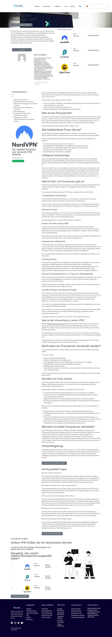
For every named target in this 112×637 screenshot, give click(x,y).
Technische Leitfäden (32, 613)
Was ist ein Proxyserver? (21, 100)
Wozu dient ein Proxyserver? (53, 473)
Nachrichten (29, 619)
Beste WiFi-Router (76, 611)
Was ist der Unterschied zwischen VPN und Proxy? (60, 496)
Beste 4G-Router (75, 608)
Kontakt (72, 6)
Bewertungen (47, 6)
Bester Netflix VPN (47, 611)
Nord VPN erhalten (18, 161)
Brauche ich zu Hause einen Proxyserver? (57, 508)
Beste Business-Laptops (77, 615)
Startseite (36, 6)
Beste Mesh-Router (76, 613)
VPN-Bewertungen (31, 611)
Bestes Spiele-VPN (47, 613)
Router (66, 476)
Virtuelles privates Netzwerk (56, 324)
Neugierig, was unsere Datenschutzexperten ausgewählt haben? (24, 119)
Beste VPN (45, 608)
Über (66, 6)
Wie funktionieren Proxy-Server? (23, 101)
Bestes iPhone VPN (47, 615)
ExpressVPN (58, 499)
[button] (80, 6)
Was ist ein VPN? (46, 617)
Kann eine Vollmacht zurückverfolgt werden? (58, 519)
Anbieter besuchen (93, 35)
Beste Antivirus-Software (78, 617)
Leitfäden (58, 6)
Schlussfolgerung (19, 111)
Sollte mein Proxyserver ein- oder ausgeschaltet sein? (61, 485)
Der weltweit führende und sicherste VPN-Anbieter (24, 152)
